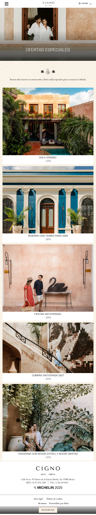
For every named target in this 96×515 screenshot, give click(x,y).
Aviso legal (38, 499)
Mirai (66, 503)
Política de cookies (54, 499)
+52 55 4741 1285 (38, 483)
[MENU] (6, 4)
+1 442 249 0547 (61, 483)
